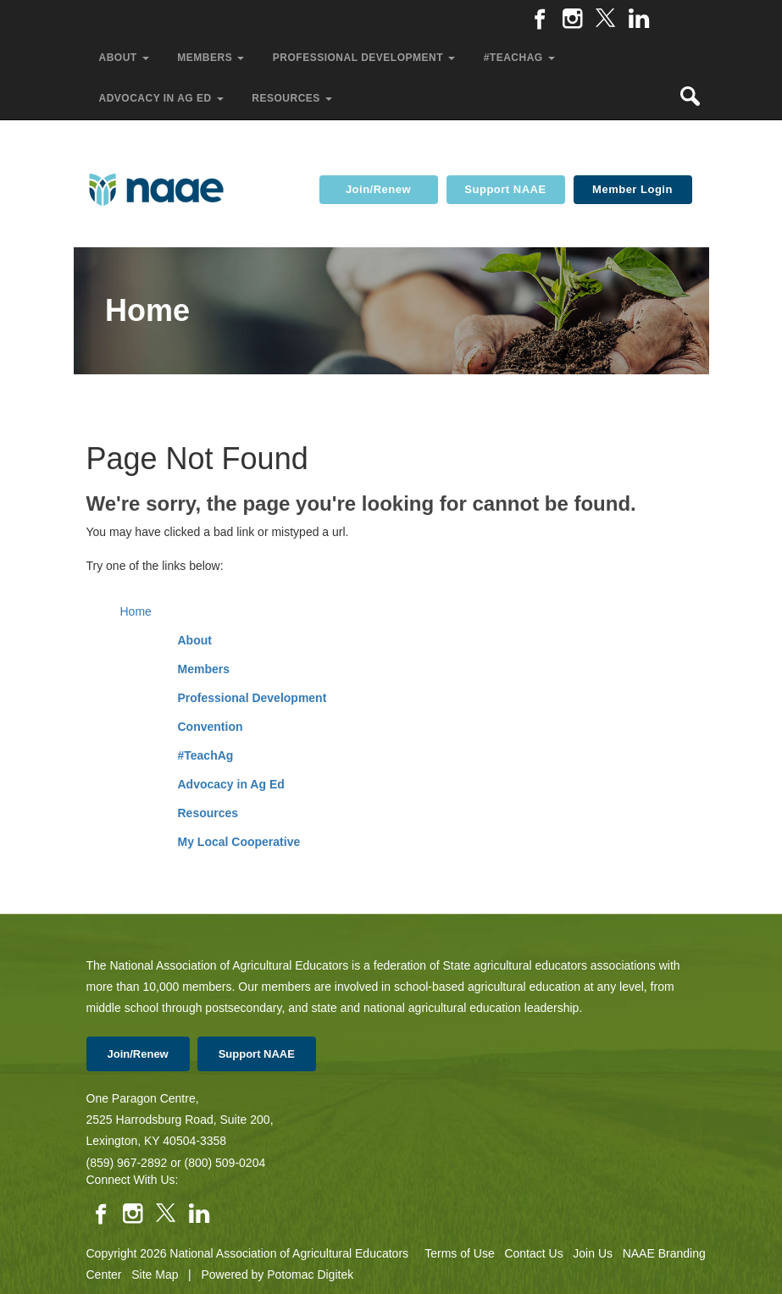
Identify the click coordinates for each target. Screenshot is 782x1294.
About (195, 640)
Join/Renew (378, 189)
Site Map (154, 1274)
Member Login (632, 189)
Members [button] (212, 58)
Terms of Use (459, 1253)
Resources (208, 813)
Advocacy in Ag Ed (231, 784)
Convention (210, 726)
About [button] (126, 58)
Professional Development (252, 698)
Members (204, 669)
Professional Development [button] (365, 58)
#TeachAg (206, 755)
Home (136, 611)
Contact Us (533, 1253)
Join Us (593, 1253)
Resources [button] (293, 98)
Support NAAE (505, 189)
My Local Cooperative (239, 842)
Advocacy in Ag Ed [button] (163, 98)
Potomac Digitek (310, 1274)
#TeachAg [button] (521, 58)
